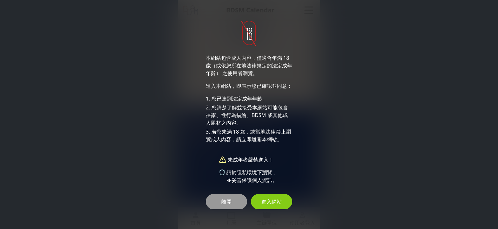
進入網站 (271, 201)
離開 (226, 201)
